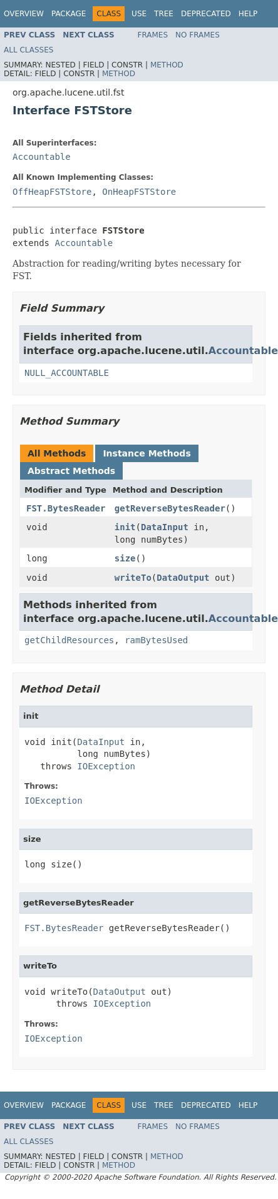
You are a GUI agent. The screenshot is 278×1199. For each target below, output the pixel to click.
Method (166, 65)
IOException (106, 766)
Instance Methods (146, 453)
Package (68, 13)
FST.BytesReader (65, 508)
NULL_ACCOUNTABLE (66, 373)
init (125, 527)
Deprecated (206, 13)
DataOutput (183, 578)
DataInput (164, 527)
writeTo (133, 578)
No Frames (197, 35)
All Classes (28, 50)
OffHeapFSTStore (52, 192)
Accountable (42, 157)
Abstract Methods (71, 471)
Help (248, 13)
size (125, 558)
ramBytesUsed (156, 640)
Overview (24, 13)
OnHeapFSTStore (139, 192)
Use (139, 13)
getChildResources (69, 640)
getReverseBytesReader (170, 508)
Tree (163, 13)
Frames (153, 35)
